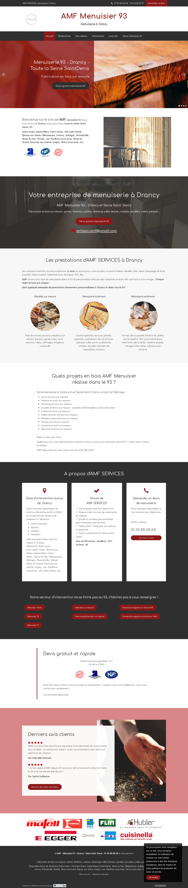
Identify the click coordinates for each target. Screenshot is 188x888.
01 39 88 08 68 (143, 529)
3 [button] (183, 105)
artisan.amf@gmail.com (96, 230)
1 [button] (179, 105)
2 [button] (181, 105)
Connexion (160, 885)
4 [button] (186, 105)
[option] (94, 74)
